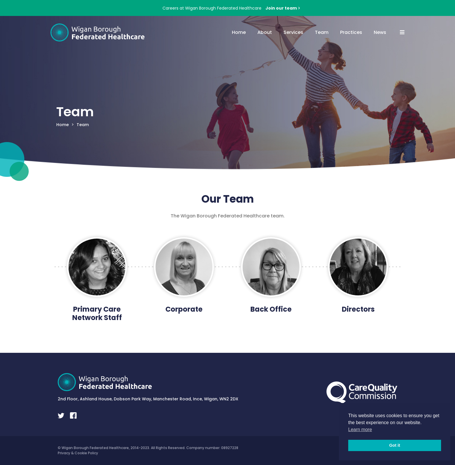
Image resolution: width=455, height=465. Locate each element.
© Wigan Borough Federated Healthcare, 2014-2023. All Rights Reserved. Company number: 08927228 (148, 447)
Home (239, 32)
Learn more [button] (360, 429)
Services (293, 32)
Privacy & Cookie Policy (78, 453)
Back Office (271, 309)
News (380, 32)
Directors (358, 309)
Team (321, 32)
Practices (351, 32)
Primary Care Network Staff (97, 313)
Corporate (184, 309)
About (264, 32)
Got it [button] (394, 445)
